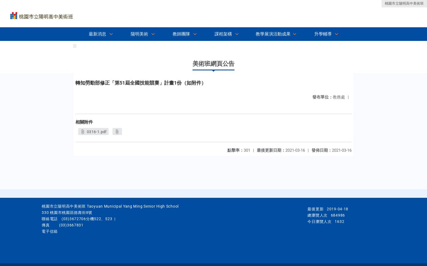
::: (75, 45)
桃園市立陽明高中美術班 (404, 3)
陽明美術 (139, 34)
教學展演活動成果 (273, 34)
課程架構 (223, 34)
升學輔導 (323, 34)
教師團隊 (181, 34)
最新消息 (97, 34)
